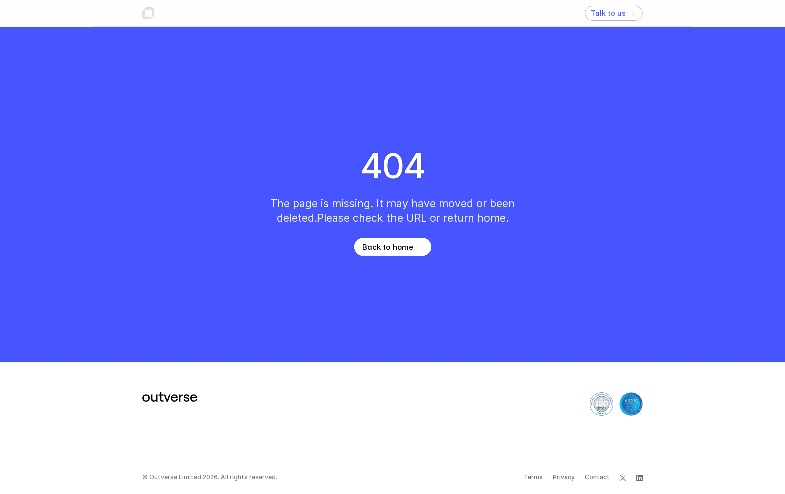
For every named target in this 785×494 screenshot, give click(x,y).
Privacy (564, 477)
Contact (597, 477)
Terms (533, 477)
